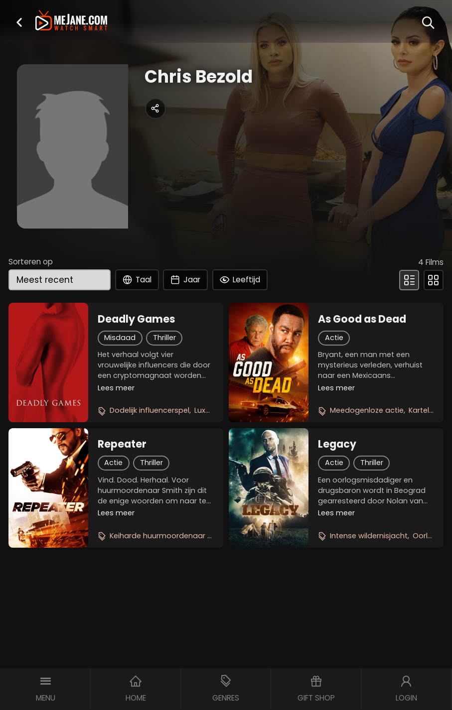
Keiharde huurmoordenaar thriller (169, 536)
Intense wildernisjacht (369, 536)
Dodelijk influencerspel (149, 410)
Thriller (164, 338)
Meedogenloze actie (367, 410)
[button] (19, 22)
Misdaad (120, 338)
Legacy (337, 444)
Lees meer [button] (116, 388)
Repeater (122, 444)
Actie (334, 338)
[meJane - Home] (71, 21)
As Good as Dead (362, 319)
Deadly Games (136, 319)
